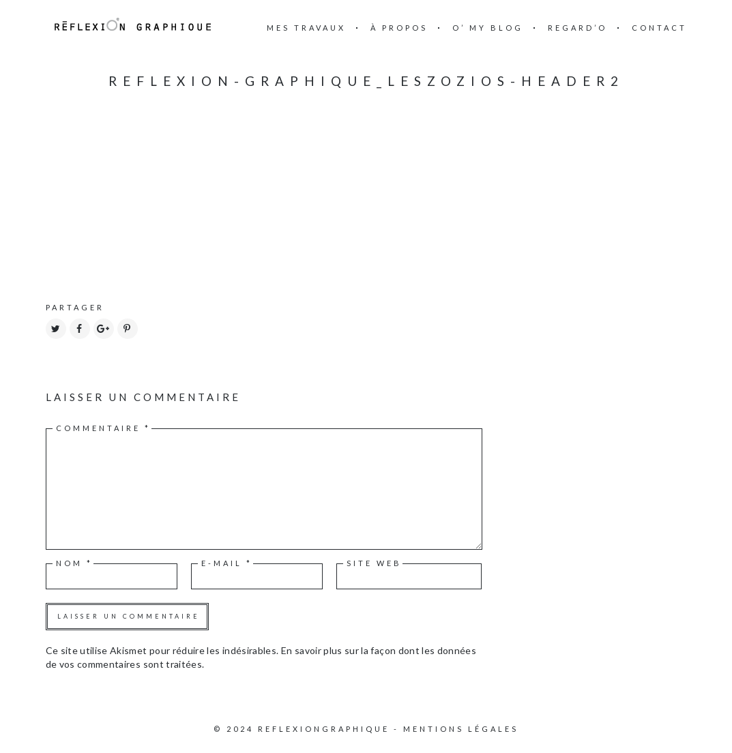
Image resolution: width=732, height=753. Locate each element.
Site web (374, 563)
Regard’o (577, 27)
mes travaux (306, 27)
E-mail (226, 563)
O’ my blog (487, 27)
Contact (659, 27)
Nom (74, 563)
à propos (399, 27)
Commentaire (103, 428)
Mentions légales (460, 728)
